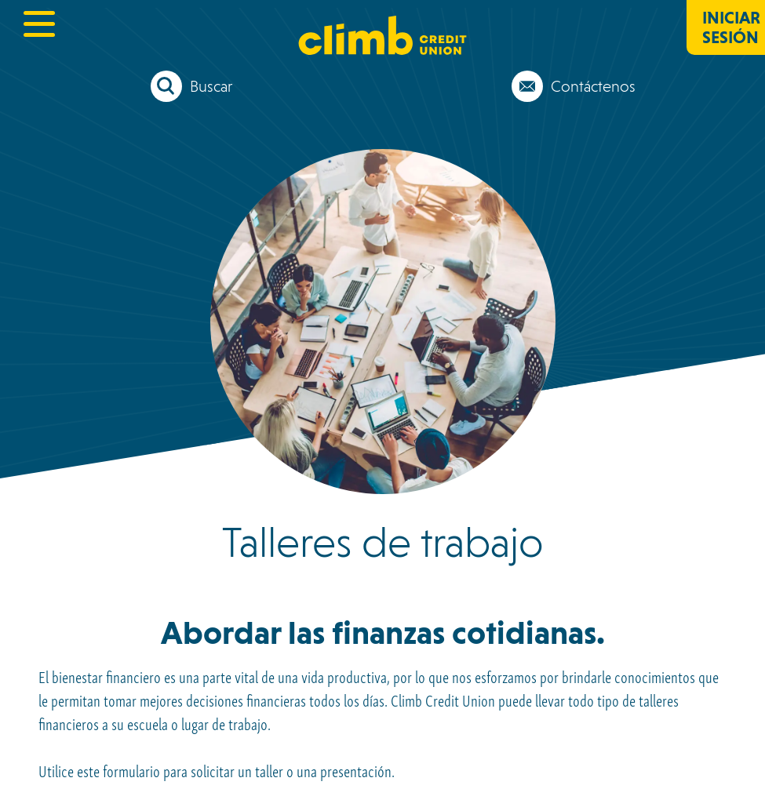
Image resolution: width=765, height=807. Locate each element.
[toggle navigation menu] (39, 23)
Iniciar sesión (731, 27)
